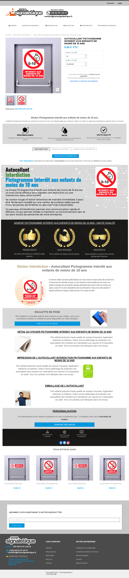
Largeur (70, 60)
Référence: (10, 109)
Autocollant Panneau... (14, 484)
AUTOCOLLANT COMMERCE (82, 435)
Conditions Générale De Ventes (87, 552)
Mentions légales (82, 555)
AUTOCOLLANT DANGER (47, 435)
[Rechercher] (98, 13)
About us (49, 559)
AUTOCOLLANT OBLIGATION (64, 436)
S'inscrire (110, 3)
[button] (85, 55)
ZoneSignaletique (65, 572)
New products (51, 552)
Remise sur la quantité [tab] (84, 149)
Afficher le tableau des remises (84, 81)
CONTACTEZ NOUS (64, 424)
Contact (79, 559)
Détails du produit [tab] (61, 149)
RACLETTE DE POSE (47, 323)
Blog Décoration (82, 563)
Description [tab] (41, 149)
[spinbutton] (76, 56)
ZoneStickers (50, 574)
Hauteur (70, 52)
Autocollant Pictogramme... (47, 484)
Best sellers (50, 555)
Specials (48, 548)
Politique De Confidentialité (86, 548)
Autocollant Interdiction (65, 156)
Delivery (49, 563)
